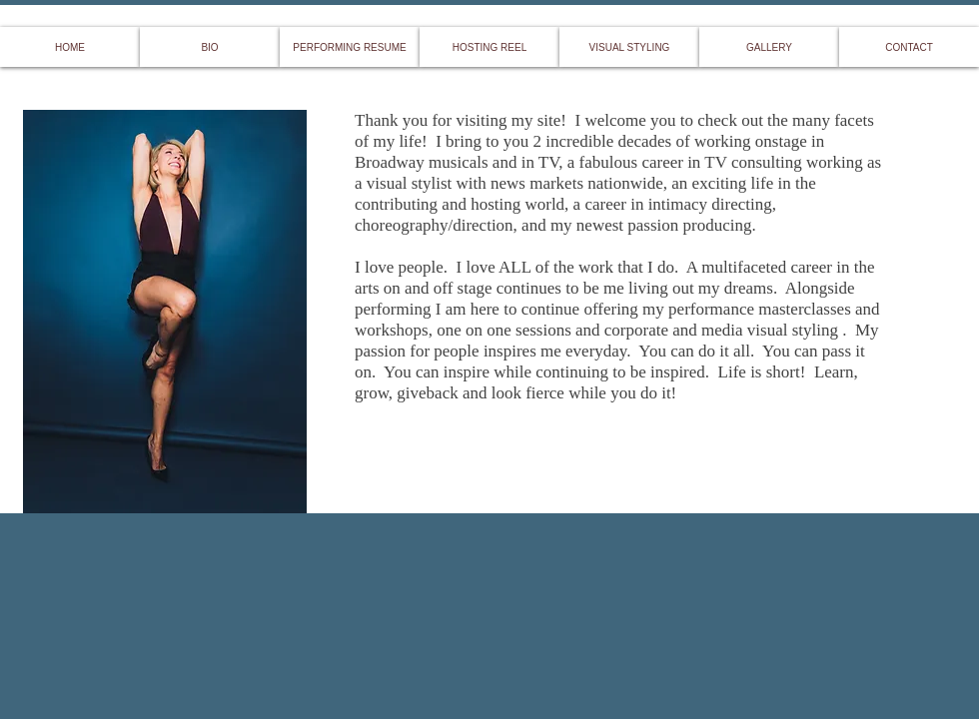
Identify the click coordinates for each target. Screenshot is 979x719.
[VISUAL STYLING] (629, 47)
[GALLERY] (769, 47)
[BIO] (210, 47)
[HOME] (70, 47)
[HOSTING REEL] (489, 47)
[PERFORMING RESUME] (350, 47)
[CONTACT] (909, 47)
